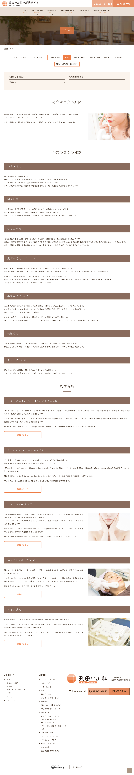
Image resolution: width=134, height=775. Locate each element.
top (129, 770)
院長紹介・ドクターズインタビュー (16, 690)
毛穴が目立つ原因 (16, 77)
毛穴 (67, 57)
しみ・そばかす (36, 57)
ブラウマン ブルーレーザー (52, 711)
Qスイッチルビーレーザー (51, 718)
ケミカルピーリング (49, 742)
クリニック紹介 (13, 685)
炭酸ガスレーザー (48, 746)
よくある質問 (46, 750)
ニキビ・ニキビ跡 (17, 57)
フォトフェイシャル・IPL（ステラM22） (50, 723)
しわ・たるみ (54, 57)
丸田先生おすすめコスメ (51, 753)
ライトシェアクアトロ (50, 739)
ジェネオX (45, 715)
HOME (9, 682)
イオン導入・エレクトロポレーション (53, 730)
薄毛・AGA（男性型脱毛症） (67, 64)
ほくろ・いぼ (80, 57)
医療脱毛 (120, 57)
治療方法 (13, 83)
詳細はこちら (23, 436)
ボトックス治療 (47, 735)
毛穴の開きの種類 (76, 77)
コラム (9, 699)
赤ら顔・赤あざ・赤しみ (101, 57)
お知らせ (10, 696)
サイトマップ (12, 703)
